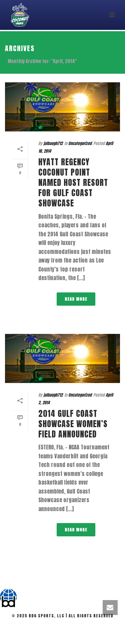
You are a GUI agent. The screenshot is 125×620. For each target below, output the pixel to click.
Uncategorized (80, 143)
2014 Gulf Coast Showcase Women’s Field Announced (73, 424)
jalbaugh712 (53, 143)
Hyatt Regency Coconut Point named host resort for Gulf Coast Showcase (73, 182)
